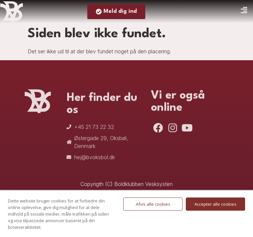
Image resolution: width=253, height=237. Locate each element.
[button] (244, 10)
